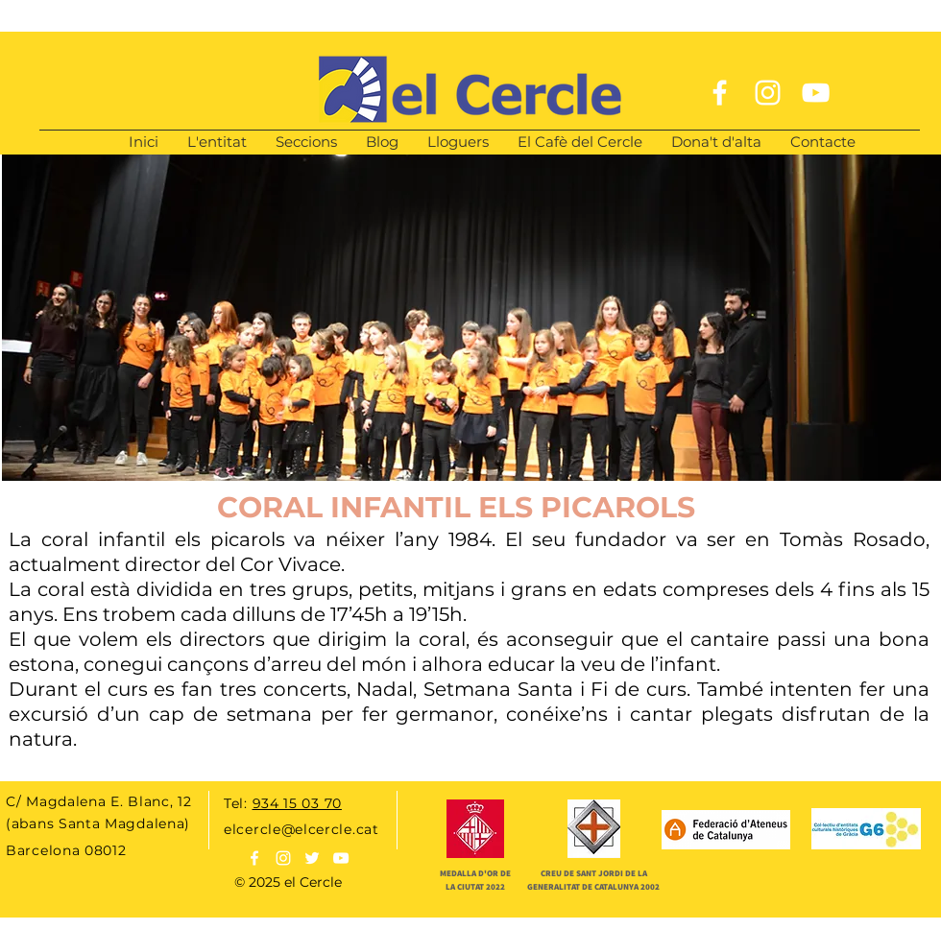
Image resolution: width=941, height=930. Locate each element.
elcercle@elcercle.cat (301, 829)
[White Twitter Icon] (312, 858)
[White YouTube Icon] (815, 92)
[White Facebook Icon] (719, 92)
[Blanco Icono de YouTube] (340, 858)
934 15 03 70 (297, 803)
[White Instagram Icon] (767, 92)
